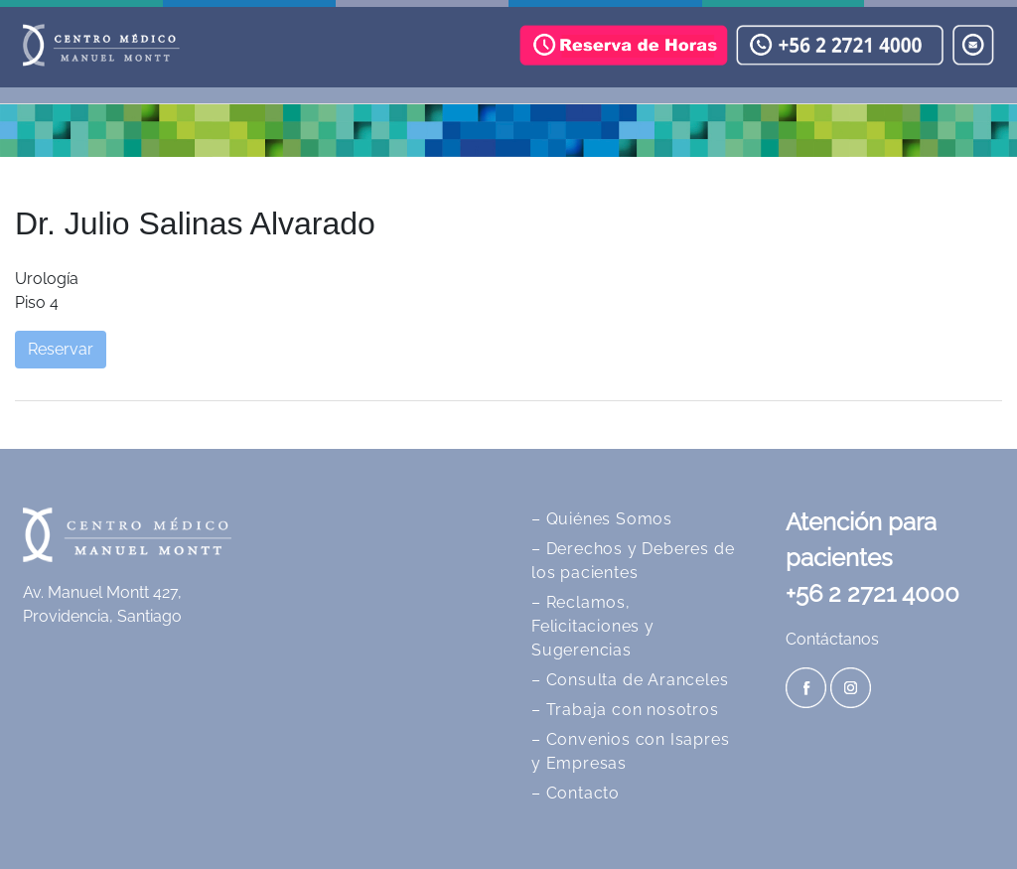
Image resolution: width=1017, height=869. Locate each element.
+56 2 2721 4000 (872, 593)
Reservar (60, 349)
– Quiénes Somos (601, 518)
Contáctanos (832, 639)
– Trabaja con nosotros (625, 709)
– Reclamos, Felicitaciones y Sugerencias (592, 626)
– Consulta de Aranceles (629, 679)
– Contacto (575, 793)
